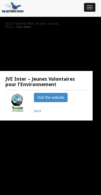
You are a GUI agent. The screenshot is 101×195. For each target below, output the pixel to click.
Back (37, 111)
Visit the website (50, 97)
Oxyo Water (23, 26)
